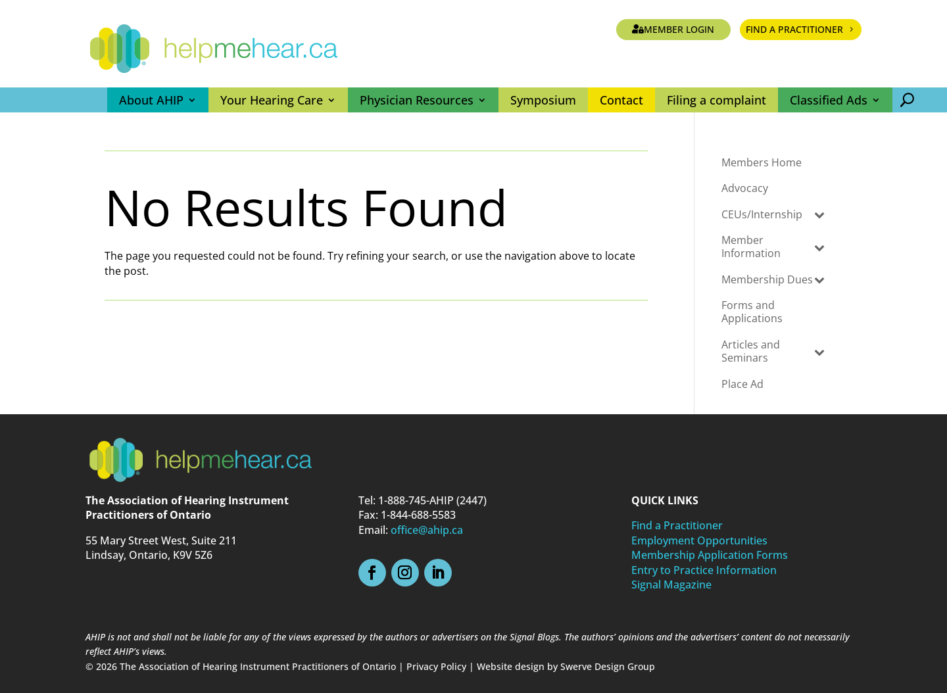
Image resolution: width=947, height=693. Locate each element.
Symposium (543, 100)
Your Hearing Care (271, 100)
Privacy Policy (436, 666)
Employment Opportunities (699, 540)
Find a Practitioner (794, 29)
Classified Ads (828, 100)
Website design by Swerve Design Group (566, 666)
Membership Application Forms (709, 555)
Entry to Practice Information (704, 570)
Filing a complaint (716, 100)
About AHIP (151, 100)
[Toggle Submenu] (819, 214)
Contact (621, 100)
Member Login (679, 29)
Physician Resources (417, 100)
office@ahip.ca (427, 530)
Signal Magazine (671, 584)
